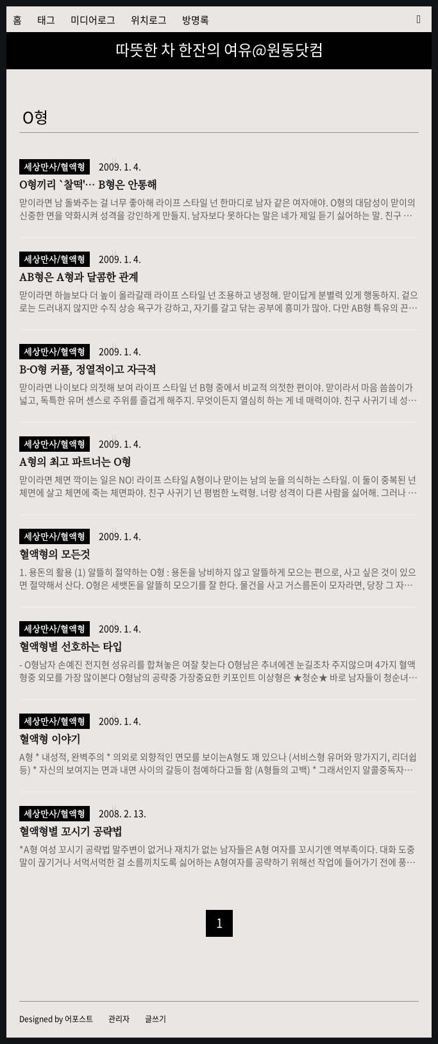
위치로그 (149, 20)
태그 (46, 20)
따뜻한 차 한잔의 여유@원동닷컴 (219, 49)
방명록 (195, 20)
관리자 (119, 1019)
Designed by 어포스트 (56, 1019)
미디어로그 (93, 20)
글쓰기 (155, 1019)
